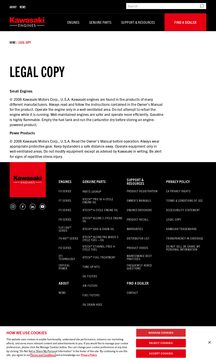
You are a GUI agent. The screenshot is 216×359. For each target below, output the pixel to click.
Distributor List (138, 238)
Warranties (135, 229)
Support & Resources (138, 22)
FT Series (65, 200)
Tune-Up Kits (91, 266)
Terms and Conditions (43, 355)
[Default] (27, 22)
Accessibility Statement (183, 210)
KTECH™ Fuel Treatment (99, 257)
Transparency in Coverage (184, 238)
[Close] (209, 342)
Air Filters (90, 285)
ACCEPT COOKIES (161, 353)
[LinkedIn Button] (33, 208)
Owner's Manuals (139, 200)
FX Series (65, 191)
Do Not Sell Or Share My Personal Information (183, 247)
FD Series (65, 248)
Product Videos (137, 248)
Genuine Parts (100, 22)
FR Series (65, 219)
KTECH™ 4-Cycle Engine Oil (100, 210)
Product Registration (142, 191)
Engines (73, 22)
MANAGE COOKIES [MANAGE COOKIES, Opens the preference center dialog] (160, 332)
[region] (108, 342)
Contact (132, 292)
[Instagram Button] (13, 208)
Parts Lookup (92, 191)
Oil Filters (90, 276)
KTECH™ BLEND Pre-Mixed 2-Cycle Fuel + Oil (101, 238)
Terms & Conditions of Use (184, 200)
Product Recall (138, 219)
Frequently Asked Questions (139, 266)
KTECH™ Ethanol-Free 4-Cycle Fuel (99, 247)
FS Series (65, 210)
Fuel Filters (91, 295)
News (23, 7)
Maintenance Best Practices (139, 257)
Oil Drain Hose (92, 304)
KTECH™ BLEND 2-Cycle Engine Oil (103, 219)
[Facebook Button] (23, 208)
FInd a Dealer (138, 283)
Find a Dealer (185, 22)
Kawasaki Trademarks (181, 229)
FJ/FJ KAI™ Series (65, 228)
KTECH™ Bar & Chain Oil (98, 229)
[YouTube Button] (42, 208)
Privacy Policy (178, 181)
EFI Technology (67, 257)
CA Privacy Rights (178, 191)
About (13, 7)
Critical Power (64, 266)
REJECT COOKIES (161, 343)
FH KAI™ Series (68, 238)
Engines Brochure (139, 210)
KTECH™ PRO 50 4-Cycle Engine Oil (98, 200)
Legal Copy (173, 219)
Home (13, 42)
